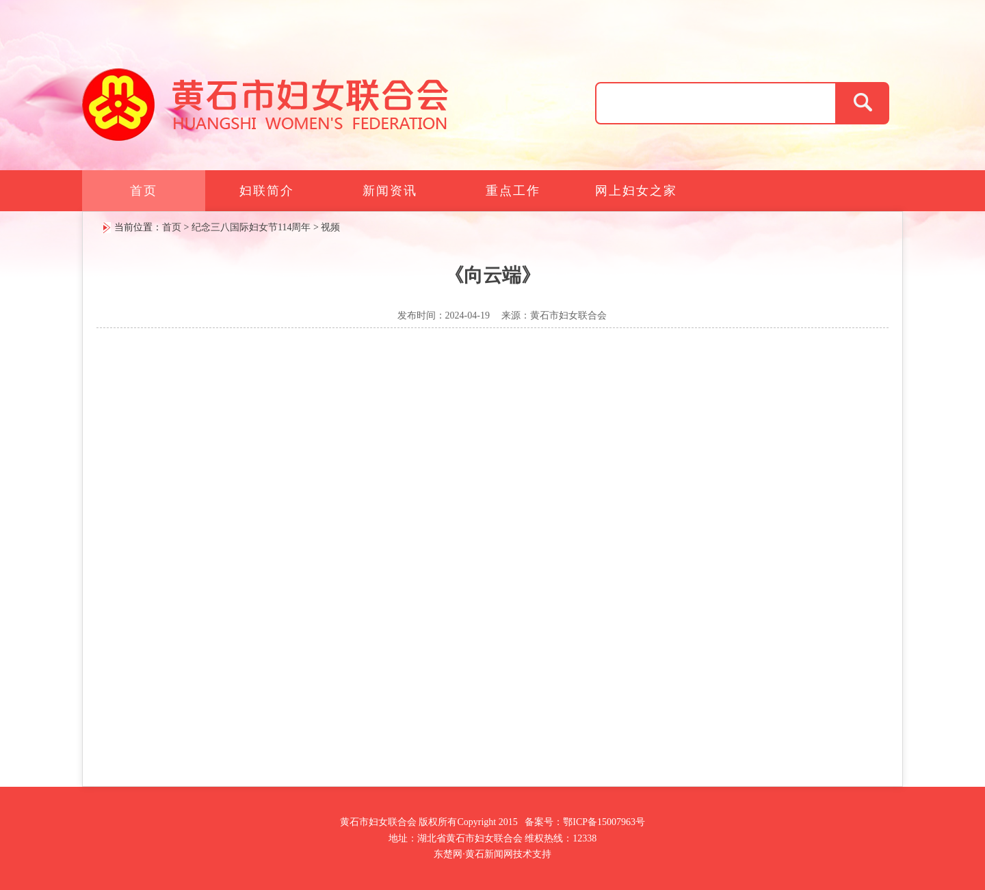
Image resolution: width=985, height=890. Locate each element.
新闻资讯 (390, 191)
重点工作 (513, 191)
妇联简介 (266, 191)
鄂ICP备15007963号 (604, 822)
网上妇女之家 (636, 191)
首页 (143, 191)
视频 (330, 227)
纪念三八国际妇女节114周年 (251, 227)
